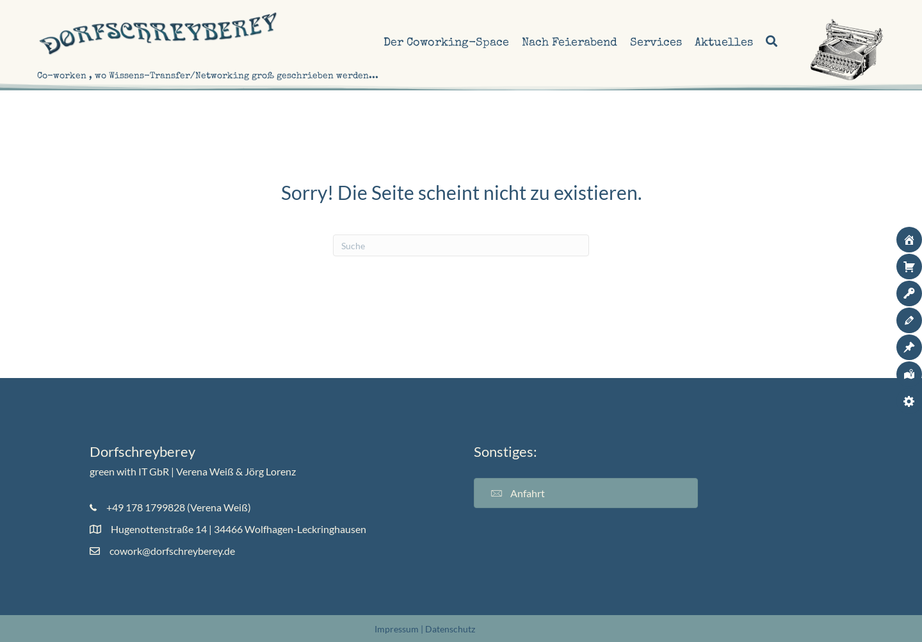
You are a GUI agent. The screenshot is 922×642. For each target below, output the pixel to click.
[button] (770, 43)
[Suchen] (461, 245)
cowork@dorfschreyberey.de (172, 551)
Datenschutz (450, 628)
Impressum (397, 628)
